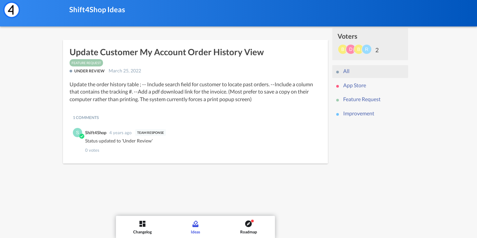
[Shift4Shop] (11, 10)
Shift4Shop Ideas (97, 9)
